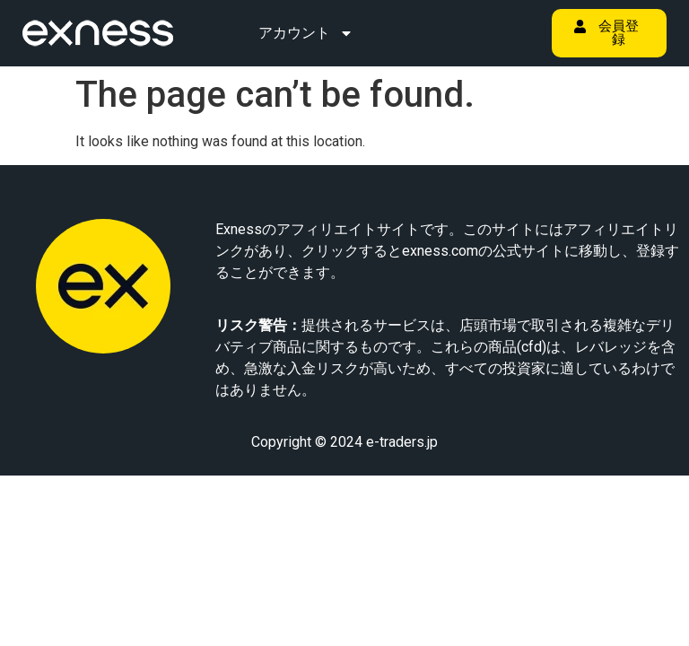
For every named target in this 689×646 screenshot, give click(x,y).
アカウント (305, 33)
